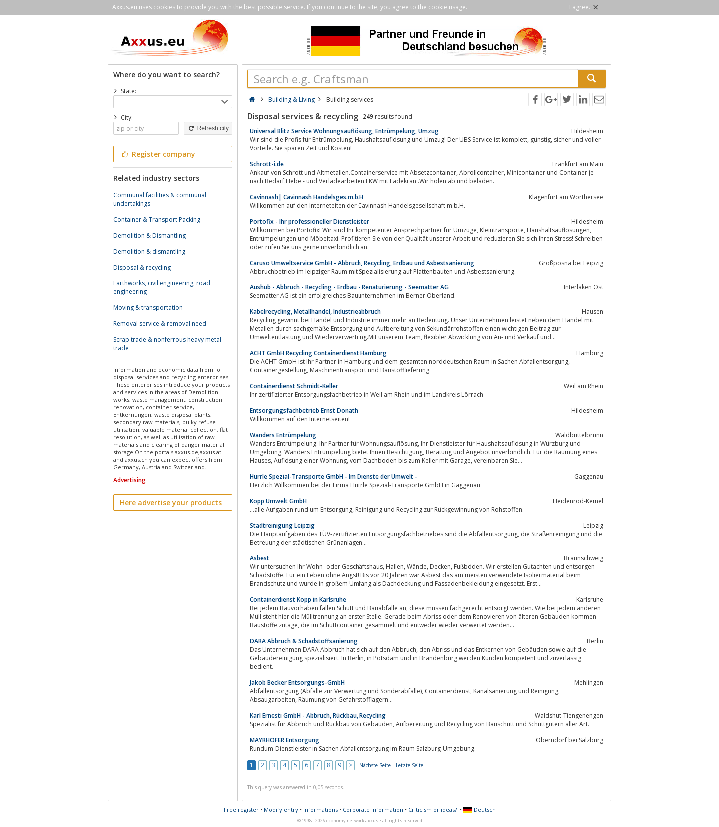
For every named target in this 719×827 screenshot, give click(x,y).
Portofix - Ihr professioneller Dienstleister (309, 221)
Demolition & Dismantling (149, 235)
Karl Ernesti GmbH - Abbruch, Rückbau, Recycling (318, 715)
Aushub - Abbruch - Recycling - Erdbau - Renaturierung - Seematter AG (349, 287)
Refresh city (208, 128)
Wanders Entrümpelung (283, 435)
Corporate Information (373, 809)
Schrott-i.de (267, 164)
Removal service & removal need (159, 323)
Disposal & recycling (142, 267)
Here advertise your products (171, 502)
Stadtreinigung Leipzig (282, 525)
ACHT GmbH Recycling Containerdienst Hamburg (318, 353)
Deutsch (479, 809)
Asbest (259, 558)
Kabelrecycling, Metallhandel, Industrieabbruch (315, 311)
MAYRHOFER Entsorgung (284, 740)
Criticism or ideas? (432, 809)
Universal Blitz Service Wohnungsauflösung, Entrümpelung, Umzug (344, 131)
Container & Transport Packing (156, 219)
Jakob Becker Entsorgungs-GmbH (297, 682)
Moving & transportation (148, 307)
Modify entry (281, 809)
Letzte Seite (409, 765)
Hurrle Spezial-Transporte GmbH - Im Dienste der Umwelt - (333, 476)
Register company (157, 154)
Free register (241, 809)
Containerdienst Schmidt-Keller (294, 386)
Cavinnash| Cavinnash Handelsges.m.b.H (306, 197)
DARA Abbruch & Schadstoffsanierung (304, 641)
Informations (320, 809)
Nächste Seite (375, 765)
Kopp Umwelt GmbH (278, 501)
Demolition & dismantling (149, 251)
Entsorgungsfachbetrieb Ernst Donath (304, 410)
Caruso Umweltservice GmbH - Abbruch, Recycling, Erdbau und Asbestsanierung (362, 263)
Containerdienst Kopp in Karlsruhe (298, 599)
